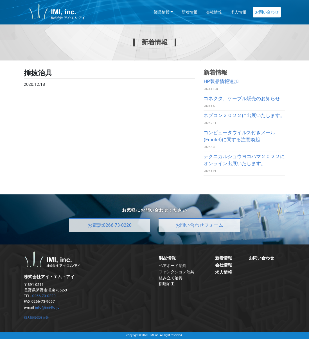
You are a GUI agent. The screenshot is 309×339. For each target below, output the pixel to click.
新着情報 (189, 12)
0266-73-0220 (43, 295)
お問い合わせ (267, 12)
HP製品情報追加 (221, 81)
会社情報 (214, 12)
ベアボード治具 (172, 265)
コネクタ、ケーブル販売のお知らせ (242, 98)
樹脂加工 (167, 284)
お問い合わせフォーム (199, 225)
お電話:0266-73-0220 (109, 225)
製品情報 (162, 12)
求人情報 (238, 12)
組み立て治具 (170, 278)
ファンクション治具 (176, 272)
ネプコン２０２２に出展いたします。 (244, 115)
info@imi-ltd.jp (47, 307)
